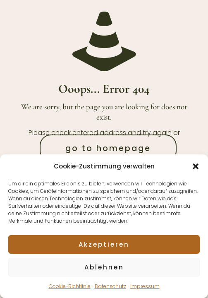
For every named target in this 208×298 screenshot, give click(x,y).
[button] (195, 166)
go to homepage (108, 148)
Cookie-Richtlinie (70, 286)
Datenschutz (110, 286)
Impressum (145, 286)
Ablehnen (104, 267)
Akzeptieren (104, 244)
